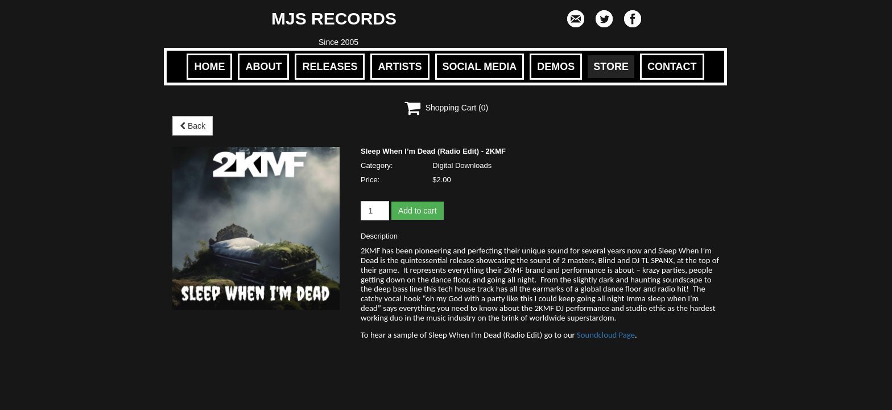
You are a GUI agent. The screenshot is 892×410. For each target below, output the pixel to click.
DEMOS (556, 66)
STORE (611, 66)
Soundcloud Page (606, 335)
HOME (209, 66)
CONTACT (672, 66)
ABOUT (263, 66)
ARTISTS (400, 66)
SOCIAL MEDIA (480, 66)
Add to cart (417, 210)
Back (192, 125)
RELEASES (329, 66)
